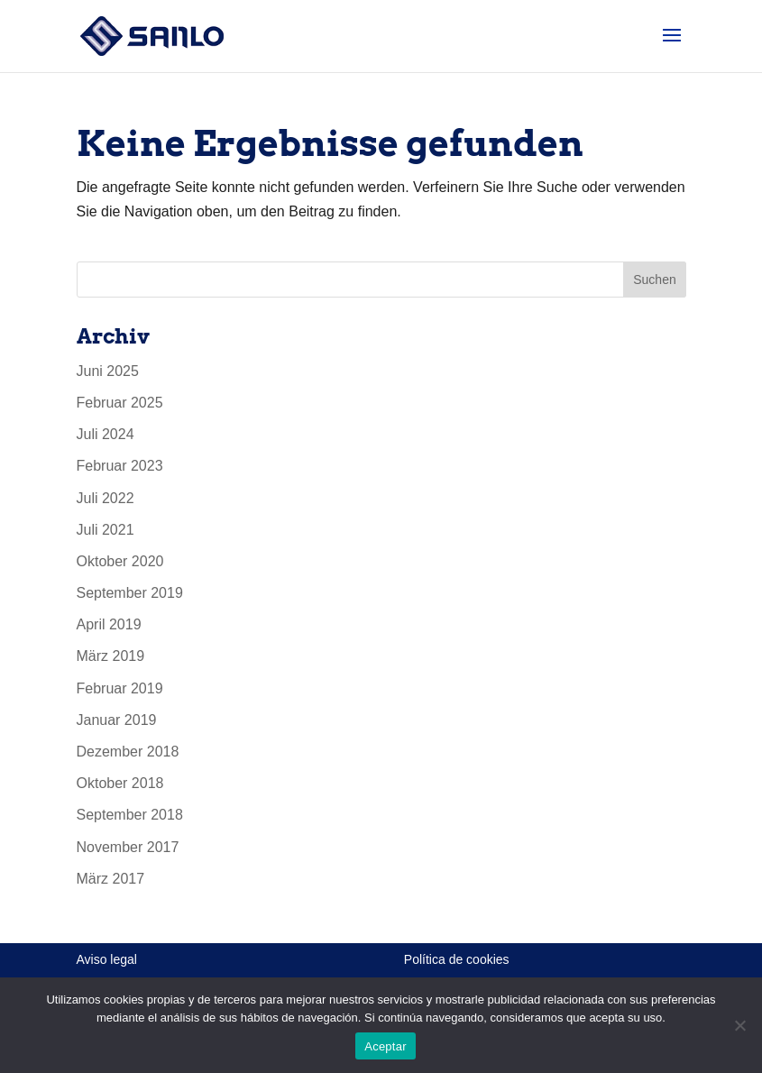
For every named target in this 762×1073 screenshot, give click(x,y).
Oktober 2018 (120, 783)
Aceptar (385, 1046)
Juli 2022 (105, 498)
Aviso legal (107, 959)
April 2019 (109, 624)
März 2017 (111, 878)
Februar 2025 (120, 402)
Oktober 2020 (120, 561)
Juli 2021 (105, 529)
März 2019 (111, 656)
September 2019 (130, 593)
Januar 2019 (117, 720)
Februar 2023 (120, 465)
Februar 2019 (120, 688)
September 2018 (130, 814)
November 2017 (128, 847)
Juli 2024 (105, 434)
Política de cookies (457, 959)
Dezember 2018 (128, 751)
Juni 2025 (108, 371)
